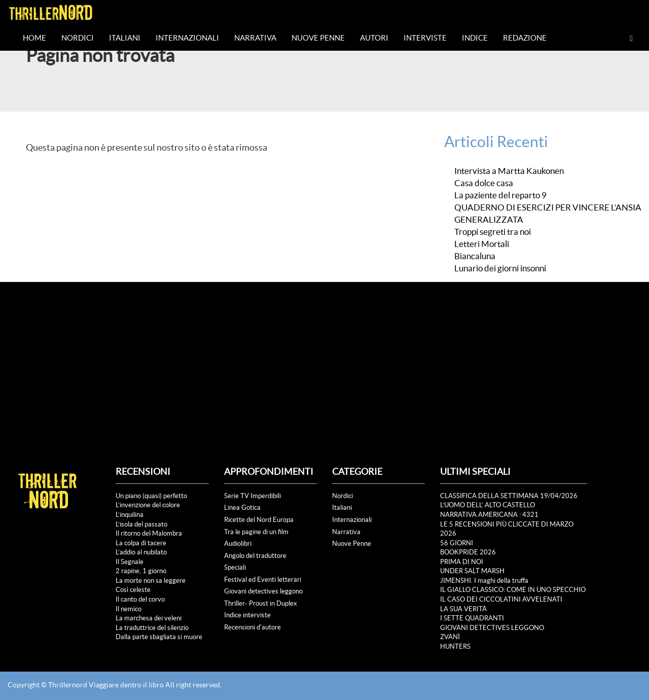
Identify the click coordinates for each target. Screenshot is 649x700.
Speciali (235, 567)
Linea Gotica (242, 507)
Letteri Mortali (481, 244)
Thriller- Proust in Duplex (260, 603)
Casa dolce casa (484, 183)
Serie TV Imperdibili (252, 496)
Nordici (77, 37)
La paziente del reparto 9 (500, 195)
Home (34, 37)
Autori (374, 37)
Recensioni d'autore (252, 627)
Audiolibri (237, 543)
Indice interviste (247, 615)
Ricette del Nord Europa (259, 519)
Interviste (425, 37)
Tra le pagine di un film (256, 532)
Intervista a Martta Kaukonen (509, 171)
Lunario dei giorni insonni (500, 268)
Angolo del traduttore (255, 555)
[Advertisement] (324, 358)
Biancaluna (474, 256)
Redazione (525, 37)
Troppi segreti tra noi (492, 231)
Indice (475, 37)
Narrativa (255, 37)
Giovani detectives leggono (263, 591)
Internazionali (187, 37)
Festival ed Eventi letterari (262, 579)
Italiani (124, 37)
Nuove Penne (318, 37)
